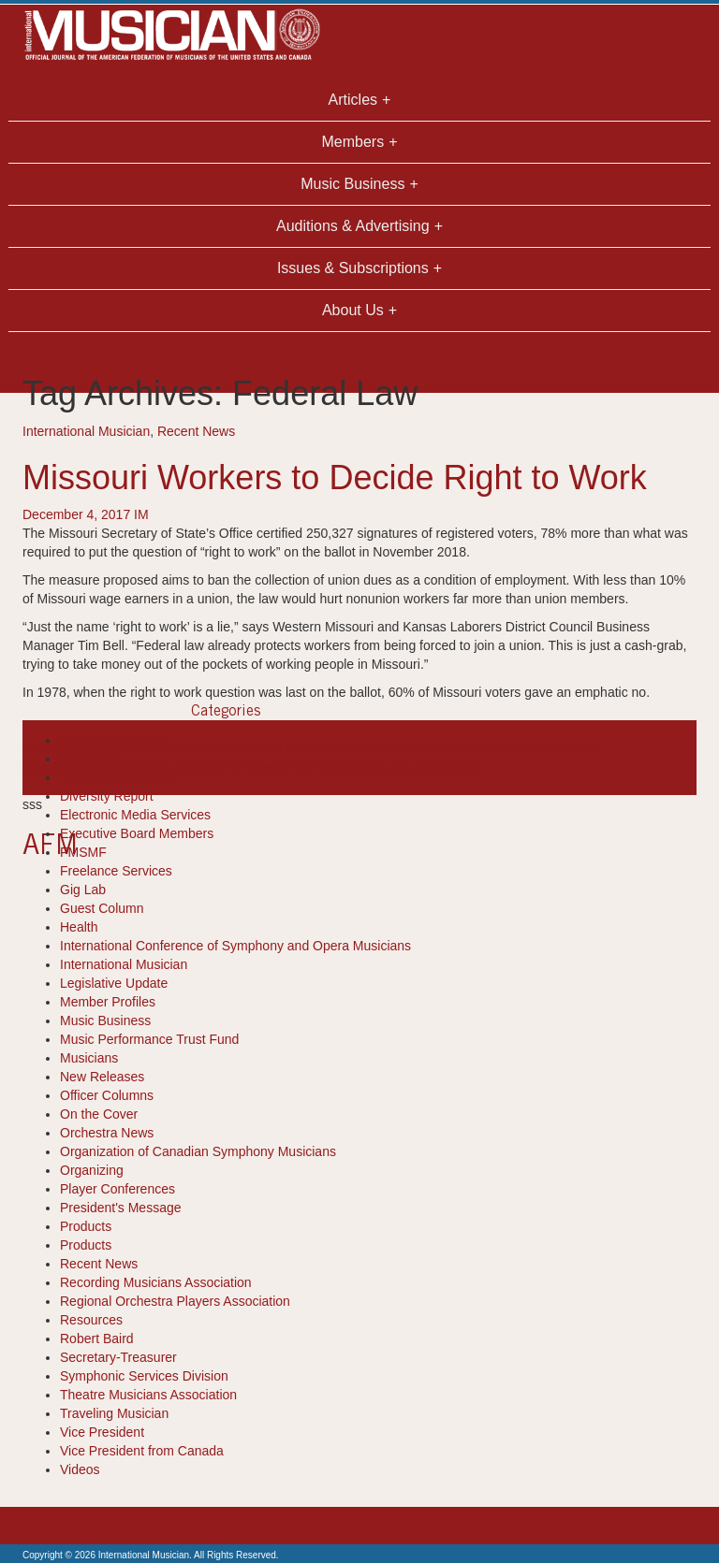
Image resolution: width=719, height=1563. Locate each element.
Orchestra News (107, 1132)
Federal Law (267, 748)
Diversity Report (107, 796)
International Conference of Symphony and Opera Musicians (235, 945)
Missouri (454, 748)
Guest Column (101, 908)
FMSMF (83, 852)
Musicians (89, 1057)
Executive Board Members (136, 833)
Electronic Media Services (135, 814)
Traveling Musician (114, 1413)
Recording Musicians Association (156, 1282)
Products (85, 1226)
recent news (237, 767)
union (423, 767)
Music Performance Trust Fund (149, 1039)
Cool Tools (90, 758)
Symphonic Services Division (144, 1375)
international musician (366, 748)
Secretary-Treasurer (118, 1357)
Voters (458, 767)
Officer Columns (107, 1095)
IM (141, 514)
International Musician (86, 431)
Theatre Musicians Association (148, 1394)
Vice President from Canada (142, 1450)
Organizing (92, 1170)
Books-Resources (112, 739)
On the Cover (99, 1114)
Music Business (105, 1020)
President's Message (121, 1207)
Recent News (196, 431)
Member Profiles (107, 1001)
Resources (91, 1319)
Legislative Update (114, 983)
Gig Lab (83, 889)
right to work (309, 767)
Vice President (102, 1432)
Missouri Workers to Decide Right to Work (334, 477)
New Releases (102, 1076)
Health (78, 926)
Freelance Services (116, 870)
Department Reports (119, 777)
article (39, 748)
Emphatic (203, 748)
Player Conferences (117, 1188)
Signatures (376, 767)
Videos (80, 1469)
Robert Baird (97, 1338)
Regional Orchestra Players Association (175, 1301)
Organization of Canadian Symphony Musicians (198, 1151)
